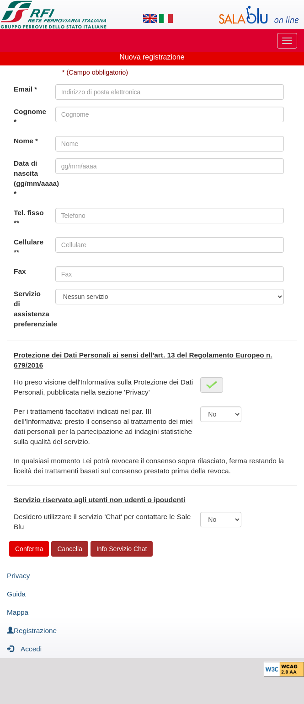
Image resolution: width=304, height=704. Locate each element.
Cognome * (30, 116)
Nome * (26, 141)
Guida (16, 594)
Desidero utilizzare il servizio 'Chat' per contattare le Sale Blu (102, 522)
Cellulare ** (28, 247)
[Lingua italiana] (166, 18)
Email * (25, 89)
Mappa (17, 612)
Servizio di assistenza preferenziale (34, 309)
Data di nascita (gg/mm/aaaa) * (34, 178)
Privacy (18, 575)
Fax (20, 271)
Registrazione (32, 630)
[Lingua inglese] (150, 18)
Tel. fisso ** (29, 218)
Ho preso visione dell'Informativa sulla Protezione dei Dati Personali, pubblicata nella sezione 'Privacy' (103, 387)
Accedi (24, 648)
